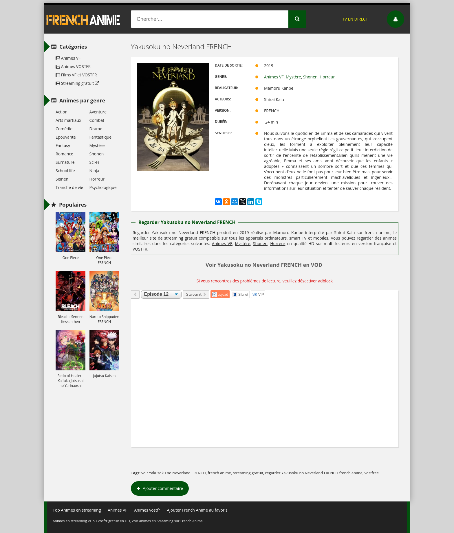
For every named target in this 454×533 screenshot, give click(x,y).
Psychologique (103, 187)
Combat (97, 120)
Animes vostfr (147, 510)
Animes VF (274, 77)
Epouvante (66, 137)
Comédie (64, 128)
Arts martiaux (68, 120)
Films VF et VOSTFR (76, 75)
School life (65, 170)
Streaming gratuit (77, 83)
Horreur (327, 77)
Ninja (94, 170)
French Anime (83, 19)
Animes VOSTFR (73, 66)
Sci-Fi (94, 162)
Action (61, 112)
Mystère (293, 77)
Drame (95, 128)
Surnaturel (66, 162)
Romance (64, 154)
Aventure (98, 112)
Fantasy (63, 145)
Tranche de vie (69, 187)
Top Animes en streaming (77, 510)
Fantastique (100, 137)
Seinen (62, 179)
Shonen (310, 77)
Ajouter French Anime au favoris (197, 510)
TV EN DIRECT (355, 19)
